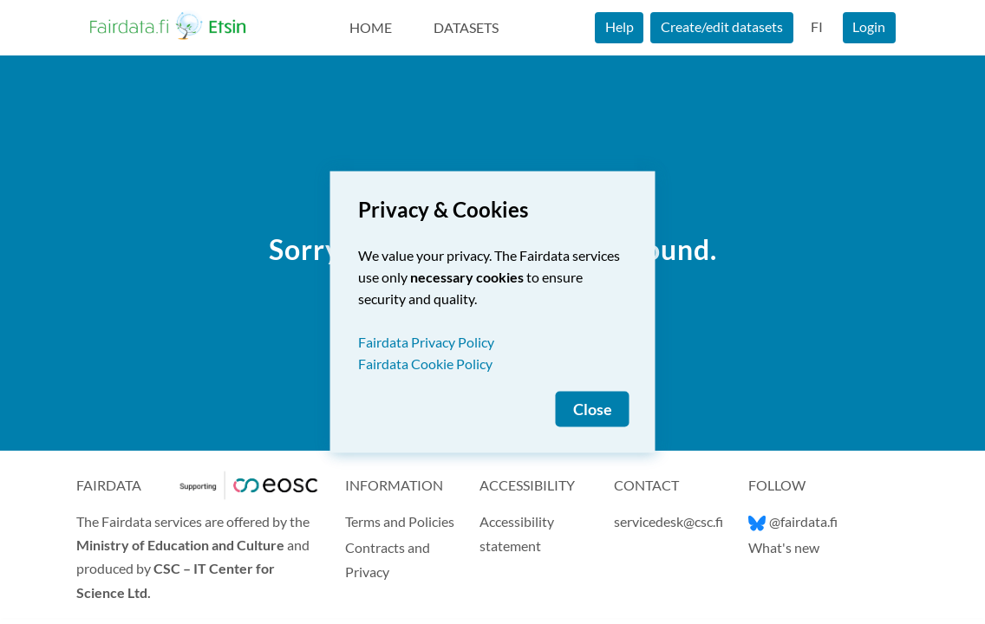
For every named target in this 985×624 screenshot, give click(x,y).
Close (592, 409)
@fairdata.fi (793, 521)
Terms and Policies (399, 521)
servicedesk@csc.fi (668, 521)
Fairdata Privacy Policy (426, 342)
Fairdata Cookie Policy (425, 363)
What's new (783, 547)
